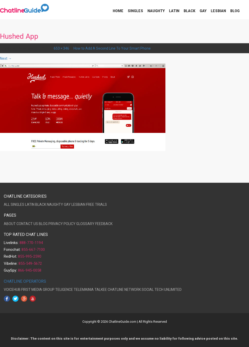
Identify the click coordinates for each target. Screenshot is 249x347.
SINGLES (17, 204)
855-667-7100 (33, 249)
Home (118, 11)
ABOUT (10, 224)
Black (189, 11)
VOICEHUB (12, 290)
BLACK (40, 204)
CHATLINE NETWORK (124, 290)
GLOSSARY (85, 224)
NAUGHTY (55, 204)
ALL (7, 204)
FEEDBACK (103, 224)
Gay (203, 11)
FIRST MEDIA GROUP (37, 290)
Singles (135, 11)
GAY (67, 204)
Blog (235, 11)
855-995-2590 (29, 256)
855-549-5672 (30, 263)
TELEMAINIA (84, 290)
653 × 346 (61, 48)
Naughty (156, 11)
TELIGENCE (64, 290)
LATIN (29, 204)
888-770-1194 (31, 242)
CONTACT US (27, 224)
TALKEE (100, 290)
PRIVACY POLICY (61, 224)
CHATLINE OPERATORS (25, 281)
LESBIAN (78, 204)
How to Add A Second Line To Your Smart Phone (112, 48)
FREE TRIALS (96, 204)
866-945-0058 (29, 270)
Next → (6, 58)
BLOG (43, 224)
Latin (174, 11)
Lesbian (218, 11)
